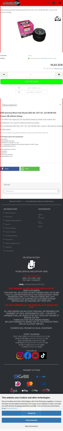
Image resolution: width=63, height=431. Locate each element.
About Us (7, 224)
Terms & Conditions (10, 232)
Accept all (31, 413)
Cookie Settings (9, 251)
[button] (9, 169)
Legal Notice (8, 247)
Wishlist (40, 226)
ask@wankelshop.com (34, 284)
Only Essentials (31, 420)
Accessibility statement (11, 235)
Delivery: (2, 58)
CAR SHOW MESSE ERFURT (37, 336)
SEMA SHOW (35, 345)
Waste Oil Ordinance (10, 213)
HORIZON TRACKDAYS (37, 338)
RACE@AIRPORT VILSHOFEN (35, 343)
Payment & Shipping (10, 228)
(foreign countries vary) (49, 58)
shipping (23, 201)
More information (31, 426)
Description (9, 105)
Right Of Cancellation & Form (12, 243)
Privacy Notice (11, 408)
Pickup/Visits (8, 216)
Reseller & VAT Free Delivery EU (13, 220)
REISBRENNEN (37, 341)
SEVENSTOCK (32, 347)
